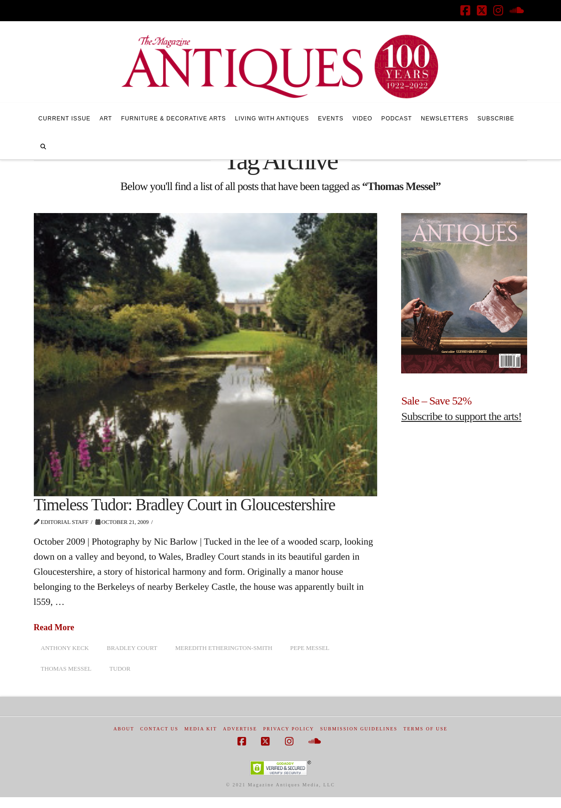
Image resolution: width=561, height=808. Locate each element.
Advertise (240, 728)
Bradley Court (132, 647)
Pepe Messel (309, 647)
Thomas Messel (66, 668)
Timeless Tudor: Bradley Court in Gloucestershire (184, 505)
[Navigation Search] (43, 145)
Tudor (120, 668)
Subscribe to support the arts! (461, 416)
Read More (54, 627)
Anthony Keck (65, 647)
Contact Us (159, 728)
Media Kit (200, 728)
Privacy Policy (288, 728)
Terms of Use (425, 728)
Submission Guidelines (359, 728)
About (123, 728)
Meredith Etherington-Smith (223, 647)
